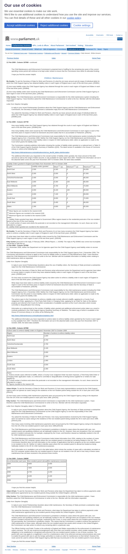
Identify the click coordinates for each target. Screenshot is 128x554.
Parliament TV (91, 49)
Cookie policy (82, 549)
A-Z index (8, 550)
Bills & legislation (50, 49)
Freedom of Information (35, 550)
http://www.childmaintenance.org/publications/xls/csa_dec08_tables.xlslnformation (41, 152)
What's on (38, 49)
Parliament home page (20, 53)
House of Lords (27, 49)
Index (54, 58)
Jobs (45, 550)
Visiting (80, 45)
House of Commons (13, 49)
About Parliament (57, 45)
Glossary (15, 550)
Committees (61, 49)
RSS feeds (109, 35)
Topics (106, 49)
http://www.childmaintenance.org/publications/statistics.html (33, 316)
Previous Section (13, 58)
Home (8, 45)
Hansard (63, 53)
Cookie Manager (91, 549)
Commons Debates (74, 53)
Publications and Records (52, 53)
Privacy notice (73, 549)
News (100, 49)
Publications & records (76, 49)
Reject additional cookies (54, 25)
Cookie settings (81, 25)
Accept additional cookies (21, 25)
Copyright (65, 550)
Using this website (54, 550)
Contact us (119, 35)
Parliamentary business (21, 45)
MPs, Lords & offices (41, 45)
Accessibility (89, 35)
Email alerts (100, 35)
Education (89, 45)
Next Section (11, 546)
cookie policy (74, 17)
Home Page (96, 58)
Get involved (71, 45)
